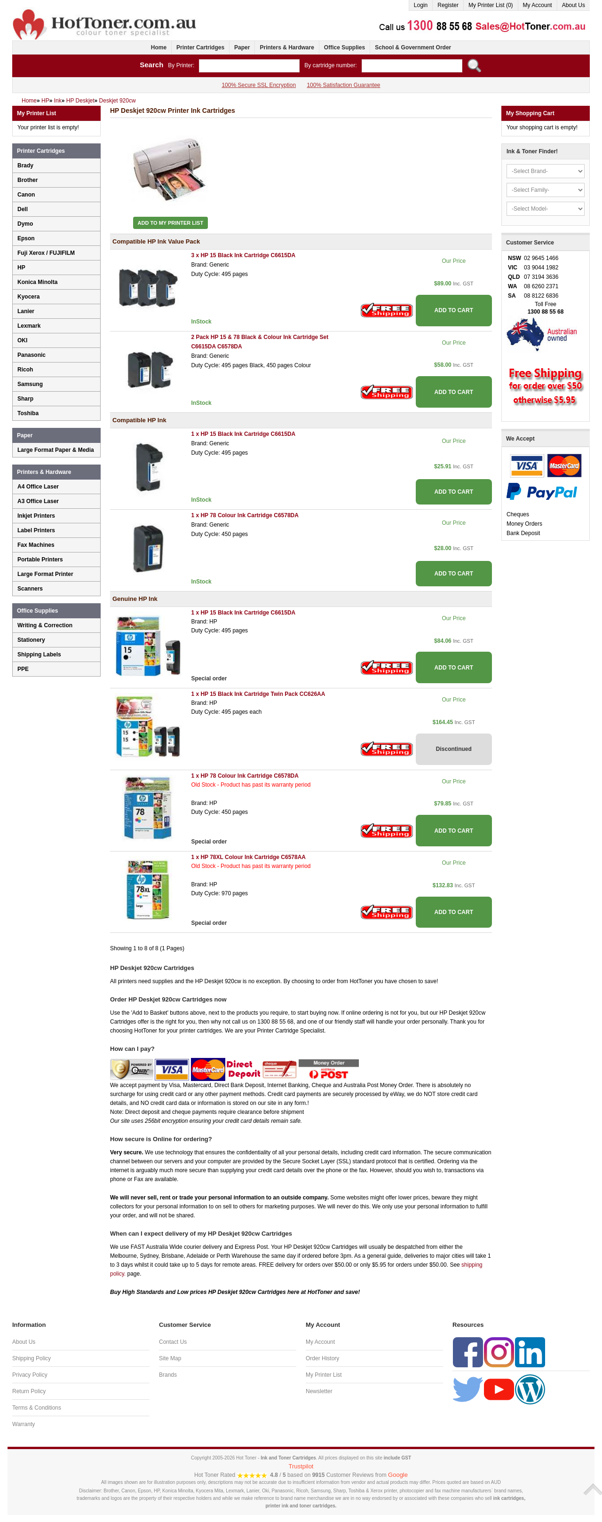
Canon (26, 194)
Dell (22, 209)
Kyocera (28, 296)
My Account (537, 5)
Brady (25, 165)
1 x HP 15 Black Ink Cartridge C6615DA (243, 434)
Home (158, 47)
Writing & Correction (44, 625)
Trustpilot (301, 1466)
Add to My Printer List (171, 223)
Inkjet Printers (36, 516)
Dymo (25, 224)
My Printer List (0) (490, 5)
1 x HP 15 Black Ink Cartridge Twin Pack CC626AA (258, 694)
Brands (168, 1375)
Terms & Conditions (36, 1407)
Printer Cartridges (200, 47)
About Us (573, 5)
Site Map (170, 1358)
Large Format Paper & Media (55, 450)
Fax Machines (36, 545)
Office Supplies (344, 47)
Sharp (25, 398)
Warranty (23, 1424)
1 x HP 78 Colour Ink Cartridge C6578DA (245, 515)
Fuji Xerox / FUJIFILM (46, 253)
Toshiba (28, 413)
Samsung (30, 384)
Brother (27, 180)
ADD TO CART (454, 310)
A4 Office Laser (38, 486)
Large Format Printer (45, 574)
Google (398, 1474)
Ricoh (25, 369)
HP (21, 267)
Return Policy (29, 1391)
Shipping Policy (31, 1358)
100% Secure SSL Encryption (259, 85)
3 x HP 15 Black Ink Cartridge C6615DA (243, 255)
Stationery (31, 640)
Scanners (30, 588)
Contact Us (173, 1342)
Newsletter (319, 1391)
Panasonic (31, 355)
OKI (22, 340)
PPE (23, 669)
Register (448, 5)
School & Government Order (413, 47)
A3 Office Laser (38, 501)
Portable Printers (40, 559)
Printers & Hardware (287, 47)
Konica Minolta (37, 282)
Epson (26, 238)
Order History (322, 1358)
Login (421, 5)
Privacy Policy (30, 1375)
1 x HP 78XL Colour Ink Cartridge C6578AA (248, 857)
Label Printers (36, 530)
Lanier (25, 311)
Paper (242, 47)
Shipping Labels (39, 654)
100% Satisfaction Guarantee (343, 85)
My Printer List (324, 1375)
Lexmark (28, 326)
